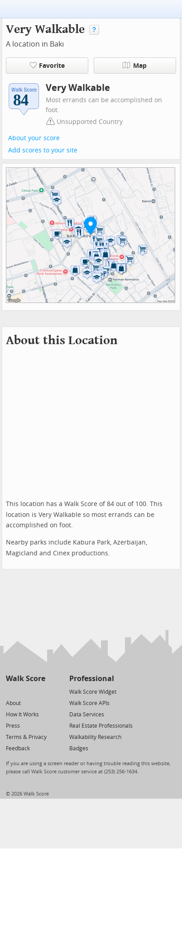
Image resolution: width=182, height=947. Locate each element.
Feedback (18, 748)
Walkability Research (95, 737)
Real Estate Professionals (101, 726)
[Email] (39, 691)
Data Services (86, 714)
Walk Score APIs (89, 703)
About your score (34, 138)
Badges (78, 748)
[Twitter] (11, 691)
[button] (90, 225)
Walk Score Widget (92, 692)
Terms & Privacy (26, 737)
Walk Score (25, 678)
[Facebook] (25, 691)
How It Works (22, 714)
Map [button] (135, 66)
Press (13, 726)
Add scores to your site (42, 150)
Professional (91, 678)
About (13, 703)
